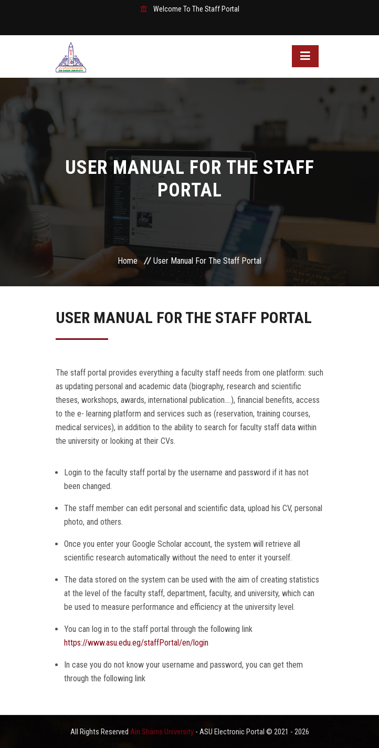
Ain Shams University (162, 731)
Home (128, 261)
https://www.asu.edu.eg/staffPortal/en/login (136, 643)
